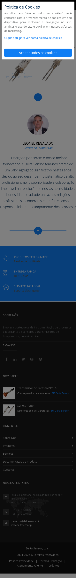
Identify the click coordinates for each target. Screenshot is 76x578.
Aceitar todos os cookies (38, 52)
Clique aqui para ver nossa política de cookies (33, 38)
